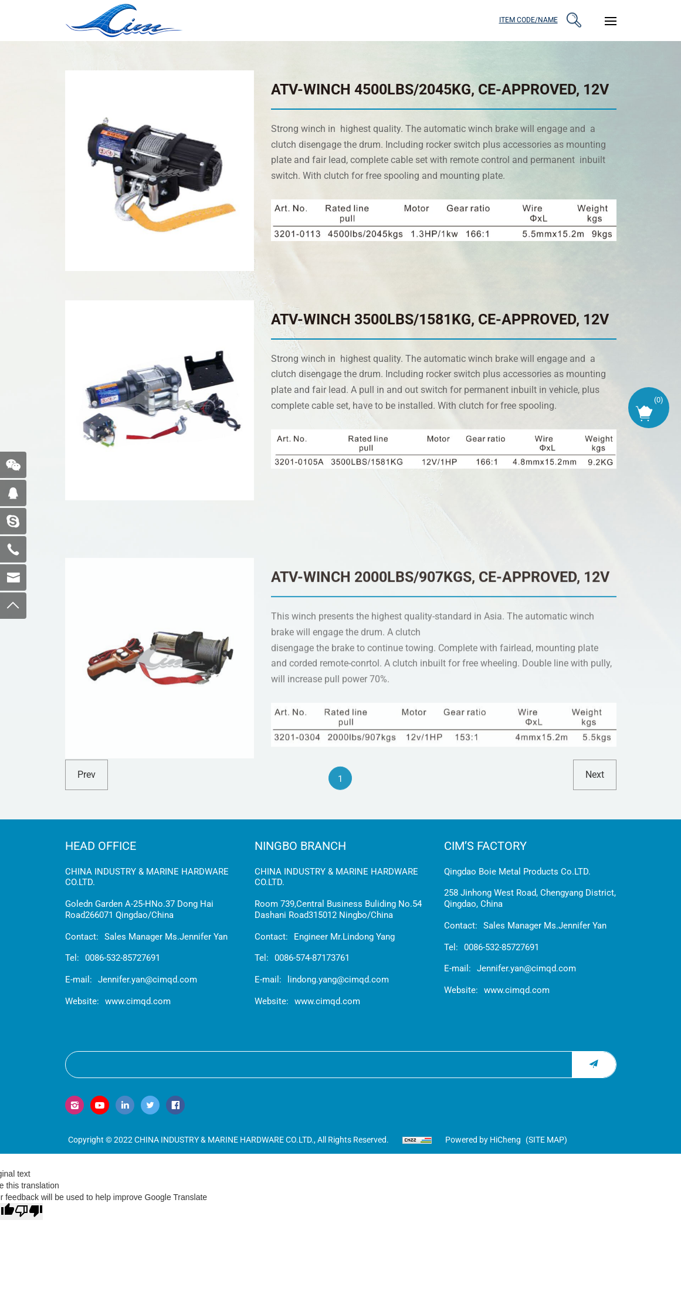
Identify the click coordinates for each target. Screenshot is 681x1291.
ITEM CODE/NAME (528, 20)
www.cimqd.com (138, 1001)
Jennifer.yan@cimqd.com (147, 979)
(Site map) (546, 1139)
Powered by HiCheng (483, 1139)
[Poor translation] (29, 1211)
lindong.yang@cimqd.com (338, 979)
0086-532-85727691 (122, 958)
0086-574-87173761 (312, 958)
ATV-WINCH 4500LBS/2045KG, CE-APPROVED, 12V (440, 89)
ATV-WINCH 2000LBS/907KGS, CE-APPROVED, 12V (440, 676)
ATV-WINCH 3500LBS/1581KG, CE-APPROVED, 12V (440, 319)
